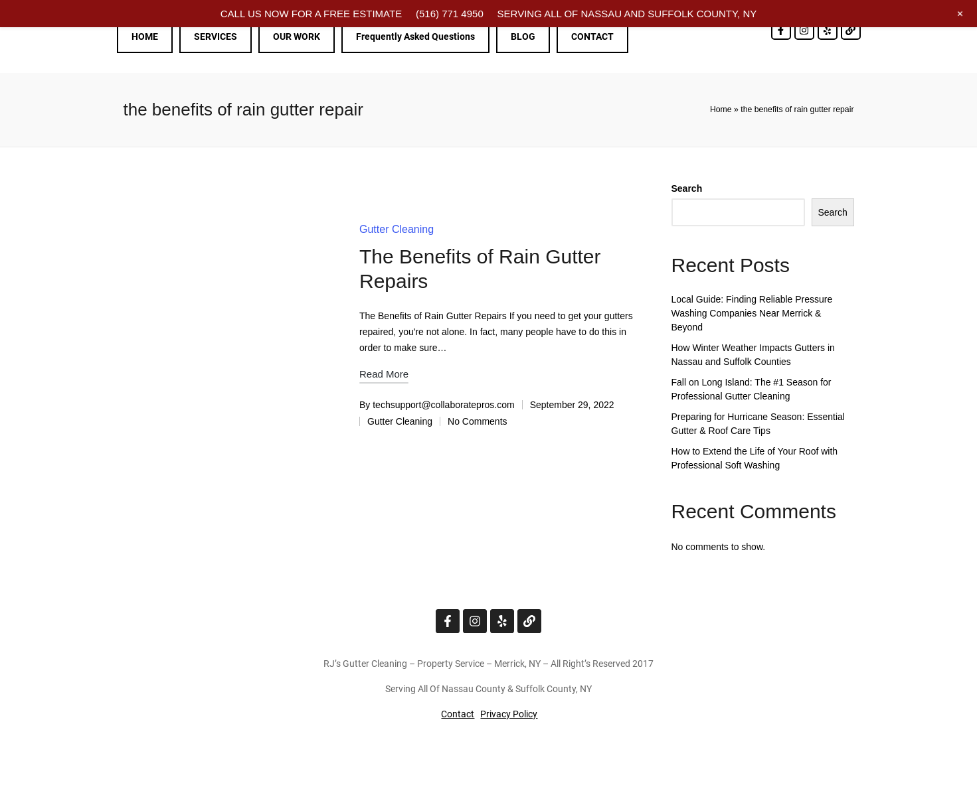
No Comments (477, 421)
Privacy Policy (508, 714)
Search (687, 188)
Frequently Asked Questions (415, 36)
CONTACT (592, 36)
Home (721, 109)
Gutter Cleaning (396, 229)
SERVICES (215, 36)
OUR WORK (296, 36)
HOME (145, 36)
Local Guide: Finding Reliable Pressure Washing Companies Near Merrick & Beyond (752, 313)
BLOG (523, 36)
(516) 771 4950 (450, 13)
